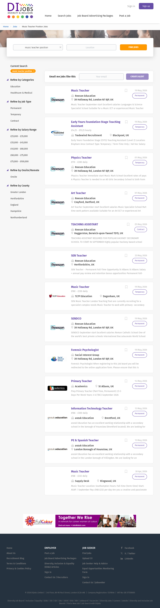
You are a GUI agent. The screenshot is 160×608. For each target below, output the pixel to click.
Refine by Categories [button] (22, 79)
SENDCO (76, 318)
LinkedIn (129, 558)
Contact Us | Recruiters (56, 577)
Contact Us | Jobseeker (93, 582)
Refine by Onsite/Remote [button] (24, 170)
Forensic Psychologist (85, 350)
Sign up (146, 6)
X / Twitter (130, 553)
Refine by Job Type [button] (20, 101)
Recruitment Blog (15, 558)
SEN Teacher (79, 255)
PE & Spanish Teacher (85, 440)
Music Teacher (80, 90)
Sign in (131, 6)
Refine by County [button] (19, 185)
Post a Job (50, 553)
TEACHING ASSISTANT (84, 224)
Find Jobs (133, 47)
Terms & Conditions (16, 563)
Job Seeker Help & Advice (95, 563)
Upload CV (87, 558)
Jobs (15, 26)
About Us (11, 553)
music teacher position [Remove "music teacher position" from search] (22, 71)
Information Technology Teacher (91, 408)
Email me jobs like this (62, 76)
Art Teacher (78, 193)
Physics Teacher (81, 157)
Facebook (129, 548)
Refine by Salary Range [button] (23, 129)
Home (6, 26)
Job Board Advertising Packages (60, 558)
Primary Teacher (81, 381)
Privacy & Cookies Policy (19, 568)
